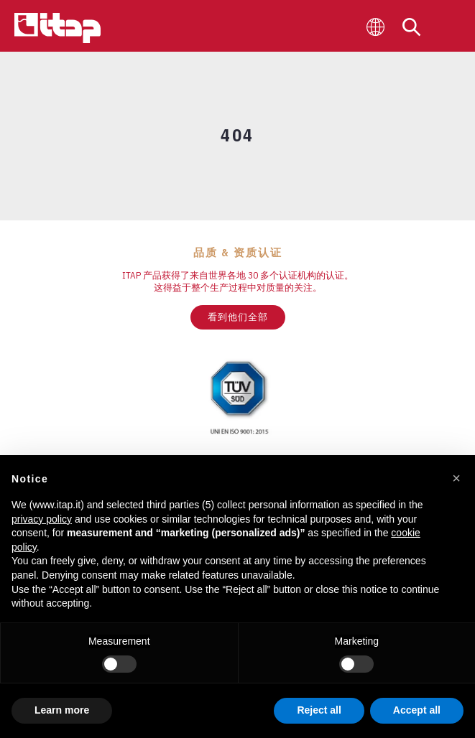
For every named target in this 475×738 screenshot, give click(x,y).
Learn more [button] (61, 710)
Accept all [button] (417, 710)
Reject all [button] (319, 710)
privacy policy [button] (41, 519)
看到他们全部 (238, 317)
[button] (456, 478)
